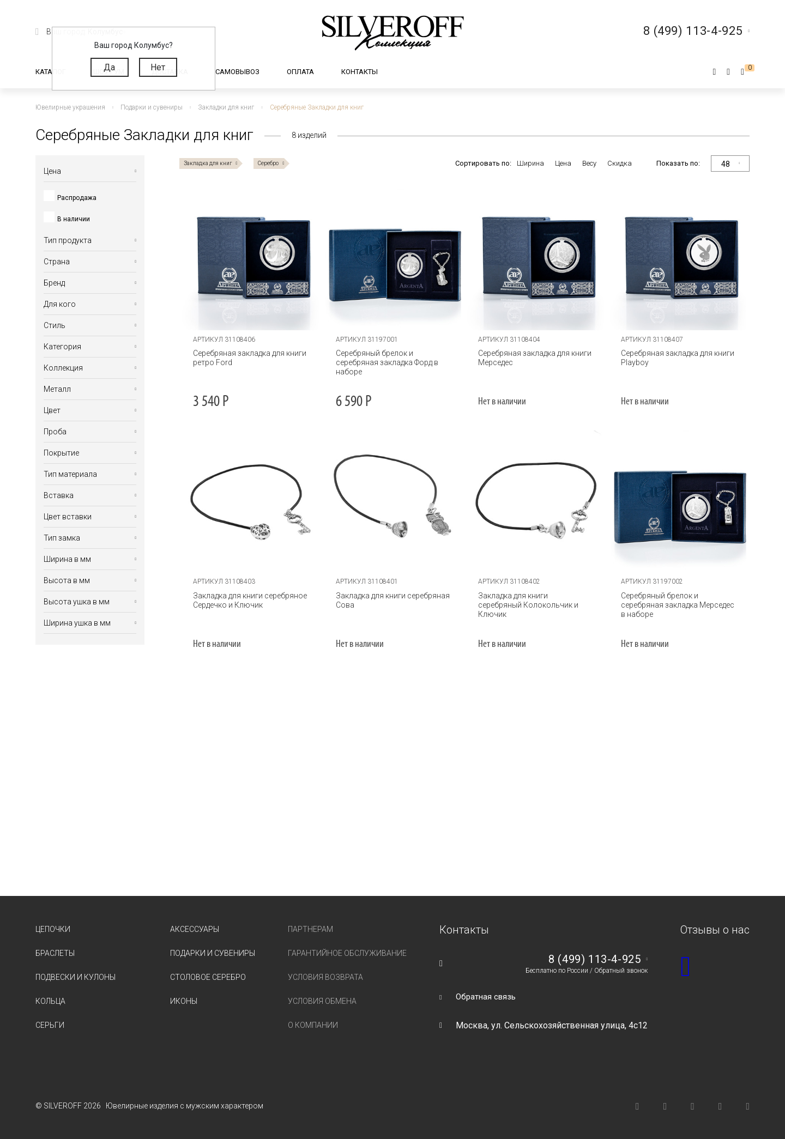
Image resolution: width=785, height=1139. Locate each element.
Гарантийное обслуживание (347, 953)
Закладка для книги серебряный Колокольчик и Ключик (533, 600)
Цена (563, 163)
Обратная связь (487, 996)
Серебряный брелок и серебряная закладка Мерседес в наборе (678, 605)
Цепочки (52, 929)
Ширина (530, 163)
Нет (157, 67)
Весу (589, 163)
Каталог (50, 72)
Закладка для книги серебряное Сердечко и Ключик (248, 600)
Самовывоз (237, 72)
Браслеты (55, 953)
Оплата (300, 72)
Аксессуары (194, 929)
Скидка (619, 163)
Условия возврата (325, 977)
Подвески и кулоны (75, 977)
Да (109, 67)
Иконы (183, 1001)
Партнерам (310, 929)
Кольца (50, 1001)
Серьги (49, 1025)
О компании (313, 1025)
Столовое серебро (208, 977)
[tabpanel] (251, 259)
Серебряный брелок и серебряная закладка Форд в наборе (384, 362)
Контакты (359, 72)
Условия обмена (322, 1001)
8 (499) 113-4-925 (591, 959)
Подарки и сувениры (212, 953)
